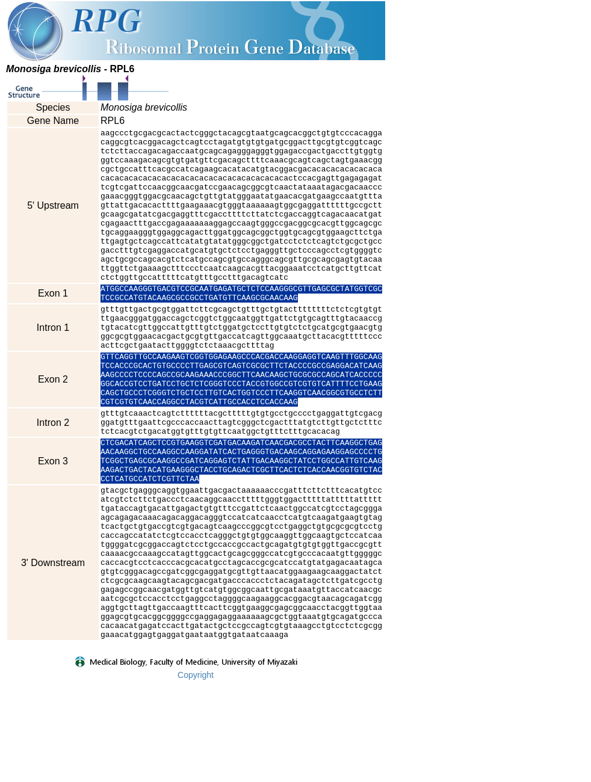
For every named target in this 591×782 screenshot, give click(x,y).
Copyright (196, 774)
